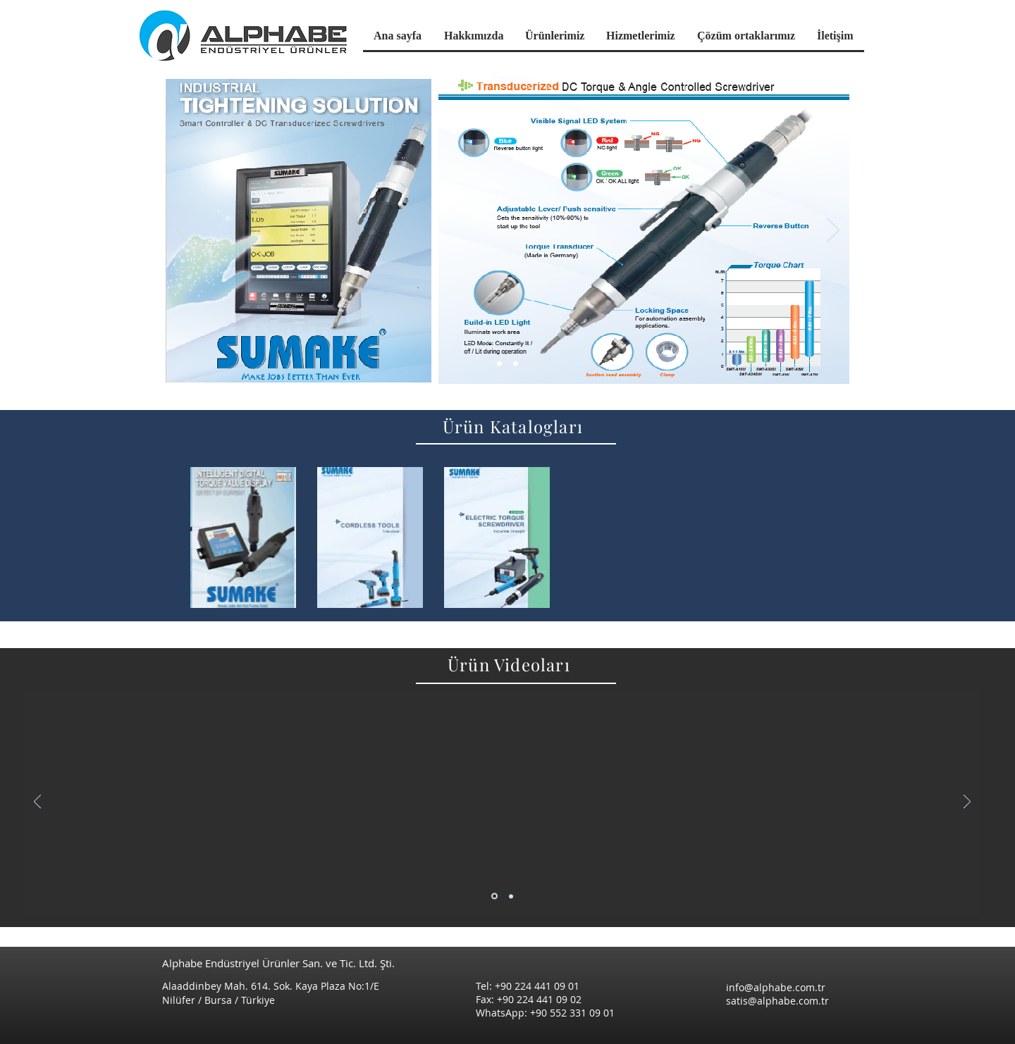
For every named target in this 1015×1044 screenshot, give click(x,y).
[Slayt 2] (511, 896)
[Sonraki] (833, 231)
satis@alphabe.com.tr (777, 1000)
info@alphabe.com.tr (775, 987)
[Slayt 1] (499, 363)
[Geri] (182, 231)
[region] (243, 537)
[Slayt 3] (515, 363)
